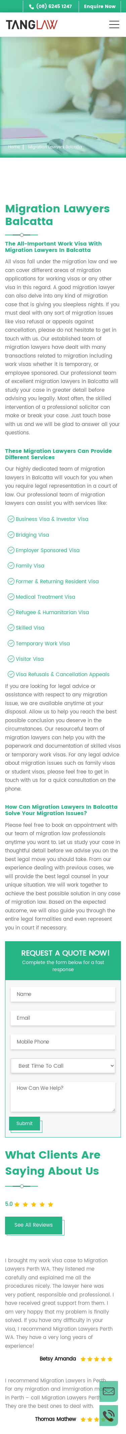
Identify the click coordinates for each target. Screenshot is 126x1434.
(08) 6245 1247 (54, 6)
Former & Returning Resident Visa (57, 582)
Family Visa (30, 566)
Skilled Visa (30, 628)
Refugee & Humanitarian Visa (52, 612)
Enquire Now (100, 6)
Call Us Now (108, 1415)
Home (14, 147)
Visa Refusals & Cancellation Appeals (63, 675)
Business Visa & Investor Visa (52, 519)
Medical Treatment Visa (45, 597)
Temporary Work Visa (43, 644)
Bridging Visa (32, 535)
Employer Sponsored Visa (48, 550)
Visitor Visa (30, 659)
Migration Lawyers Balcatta (55, 147)
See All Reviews (33, 1225)
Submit (24, 1123)
